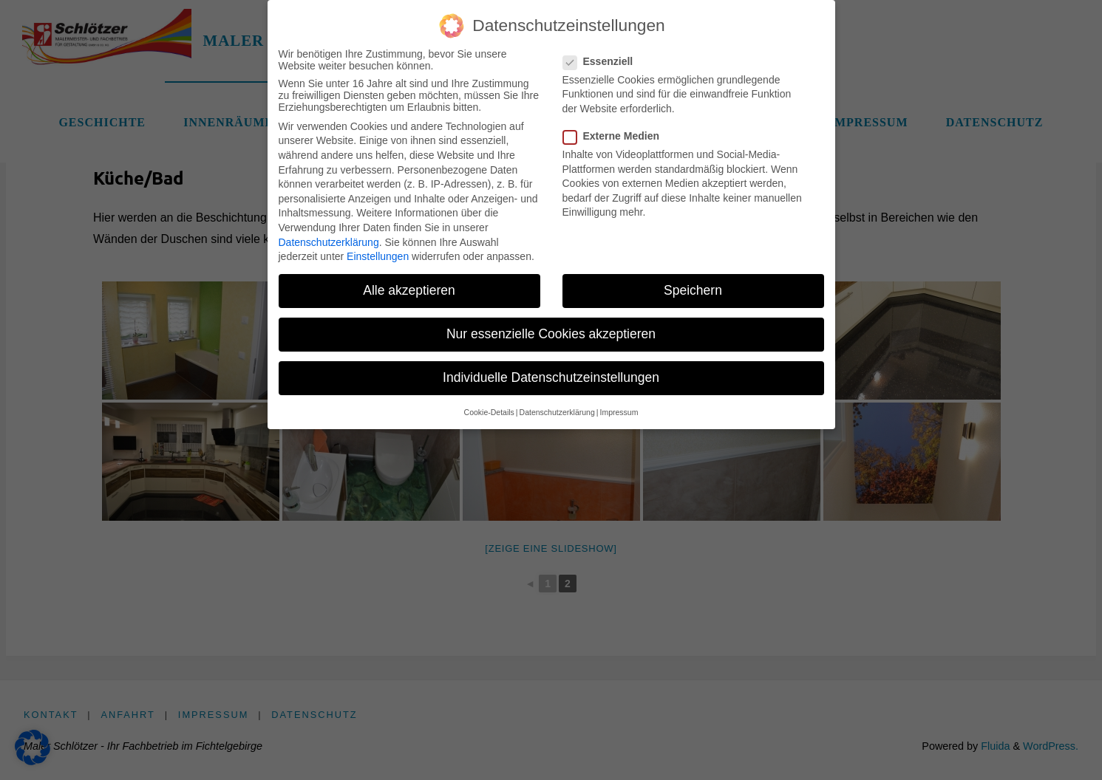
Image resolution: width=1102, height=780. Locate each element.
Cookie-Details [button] (489, 401)
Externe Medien (617, 125)
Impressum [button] (618, 401)
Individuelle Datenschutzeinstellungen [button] (551, 367)
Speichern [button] (693, 280)
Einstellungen (378, 246)
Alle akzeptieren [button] (409, 280)
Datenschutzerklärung (329, 231)
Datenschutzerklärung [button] (557, 401)
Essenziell (604, 51)
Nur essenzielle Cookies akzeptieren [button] (551, 323)
